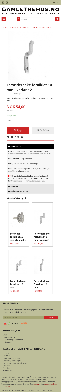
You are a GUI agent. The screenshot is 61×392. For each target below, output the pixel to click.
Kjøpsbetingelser (10, 331)
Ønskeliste (43, 130)
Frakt (5, 328)
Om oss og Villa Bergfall (12, 354)
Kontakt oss (7, 364)
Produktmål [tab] (13, 186)
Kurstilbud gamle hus (11, 352)
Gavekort (6, 359)
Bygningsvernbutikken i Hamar (15, 356)
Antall (9, 121)
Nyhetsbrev (7, 336)
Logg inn (6, 361)
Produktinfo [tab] (13, 146)
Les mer (37, 377)
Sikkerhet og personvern (13, 333)
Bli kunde (6, 349)
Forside (5, 27)
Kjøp (18, 130)
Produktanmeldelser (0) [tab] (18, 191)
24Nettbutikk (15, 388)
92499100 (5, 386)
